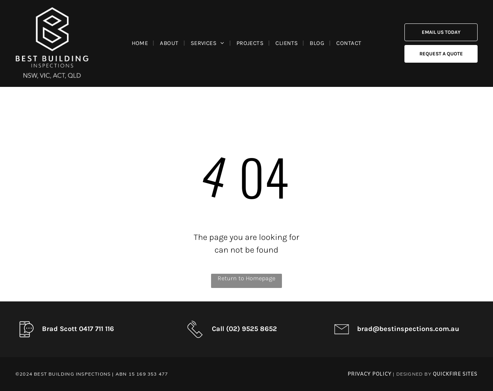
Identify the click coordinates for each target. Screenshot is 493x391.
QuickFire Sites (455, 374)
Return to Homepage (246, 278)
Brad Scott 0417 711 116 (78, 328)
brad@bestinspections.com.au (408, 328)
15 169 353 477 (148, 374)
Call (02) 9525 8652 (244, 328)
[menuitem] (141, 43)
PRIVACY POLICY (369, 374)
